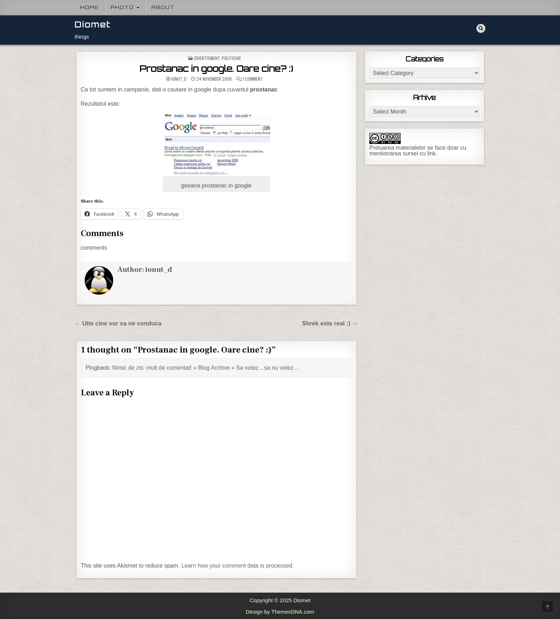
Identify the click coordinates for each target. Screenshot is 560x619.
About (163, 7)
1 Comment (253, 79)
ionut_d (178, 79)
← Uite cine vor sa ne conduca (118, 323)
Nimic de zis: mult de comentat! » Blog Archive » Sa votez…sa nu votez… (205, 368)
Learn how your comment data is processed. (237, 566)
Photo (122, 7)
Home (89, 7)
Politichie (231, 58)
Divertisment (207, 58)
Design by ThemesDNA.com (280, 612)
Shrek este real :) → (330, 323)
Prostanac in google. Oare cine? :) (216, 68)
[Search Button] (480, 28)
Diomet (93, 24)
